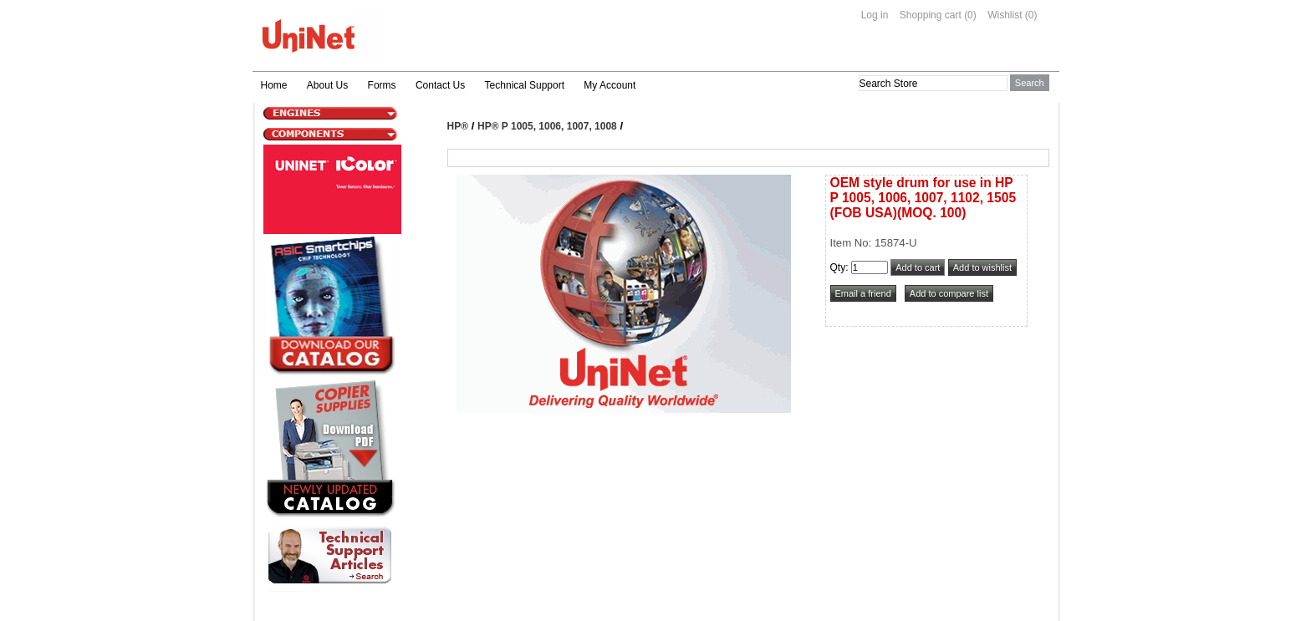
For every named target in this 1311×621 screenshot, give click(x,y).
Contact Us (440, 85)
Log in (875, 15)
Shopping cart (931, 15)
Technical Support (524, 85)
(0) (970, 15)
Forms (382, 85)
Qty (838, 267)
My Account (609, 85)
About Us (327, 85)
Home (274, 85)
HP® (458, 126)
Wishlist (1004, 15)
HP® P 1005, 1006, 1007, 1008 (547, 126)
